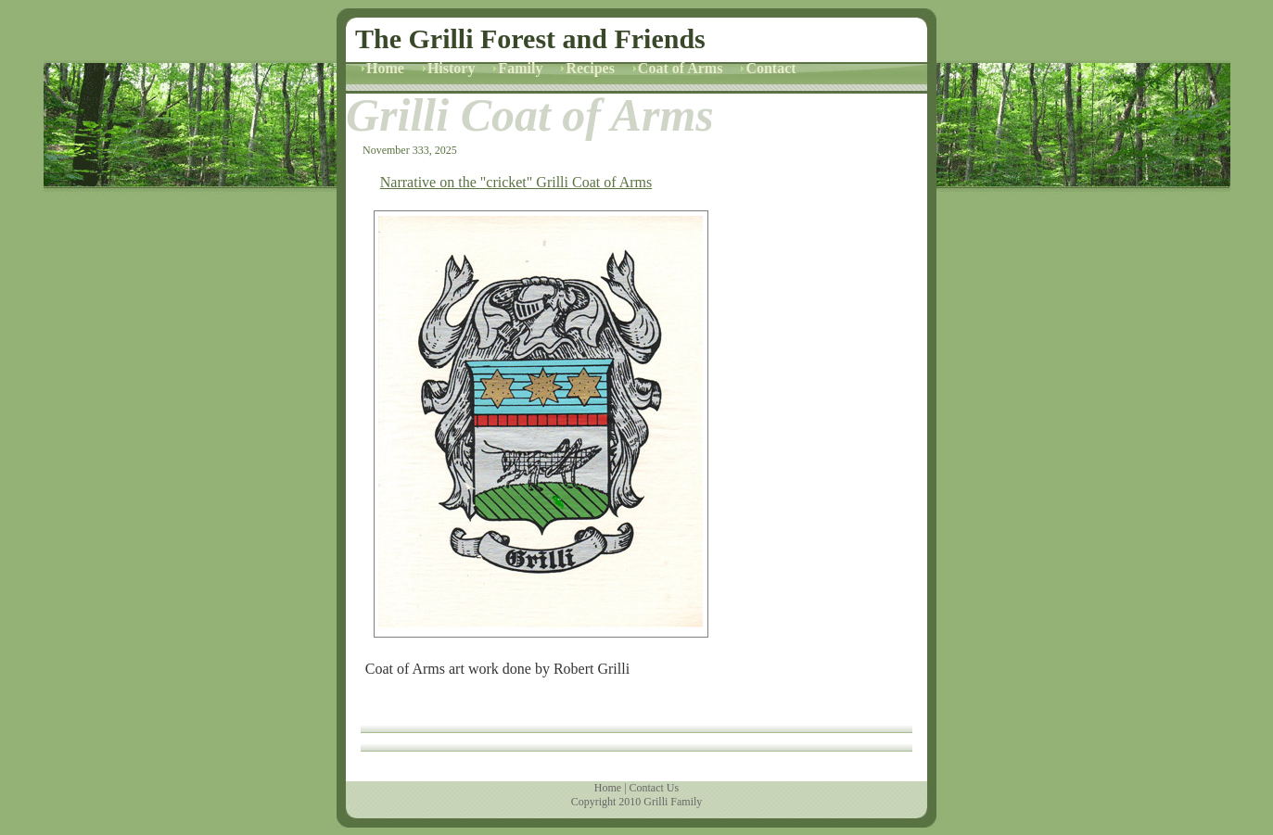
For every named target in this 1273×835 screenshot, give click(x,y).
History (451, 68)
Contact (770, 68)
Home (385, 68)
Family (520, 68)
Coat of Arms (680, 68)
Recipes (590, 68)
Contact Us (655, 787)
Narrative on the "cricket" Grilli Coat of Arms (516, 182)
